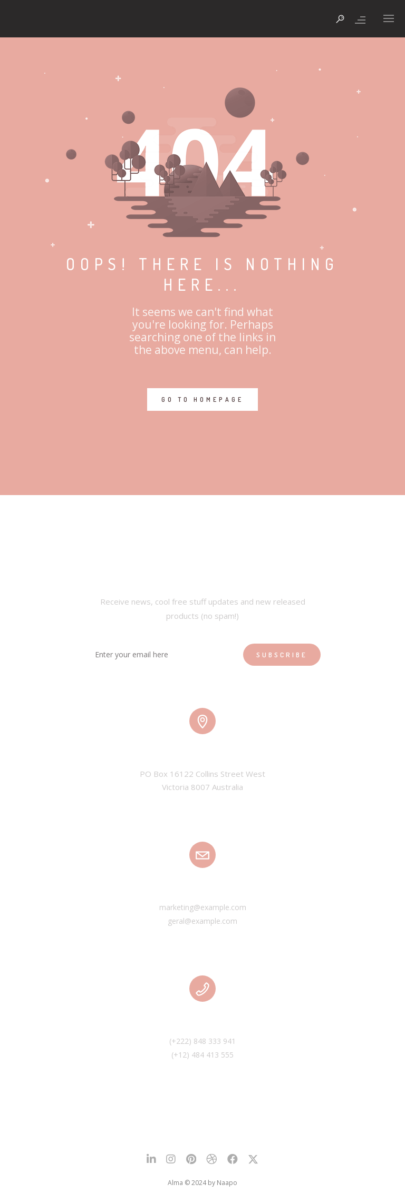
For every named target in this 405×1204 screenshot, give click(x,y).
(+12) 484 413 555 (202, 1055)
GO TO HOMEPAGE (202, 399)
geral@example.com (202, 921)
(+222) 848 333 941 (202, 1041)
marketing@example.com (202, 907)
